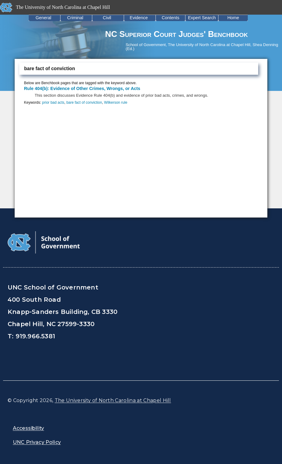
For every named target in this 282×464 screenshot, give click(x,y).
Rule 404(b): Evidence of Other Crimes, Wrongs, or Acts (82, 88)
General (43, 17)
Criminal (75, 17)
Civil (107, 17)
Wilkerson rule (115, 102)
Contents (170, 17)
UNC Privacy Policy (37, 442)
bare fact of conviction (84, 102)
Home (233, 17)
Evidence (139, 17)
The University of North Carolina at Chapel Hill (113, 400)
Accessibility (28, 428)
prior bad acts (53, 102)
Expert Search (202, 17)
